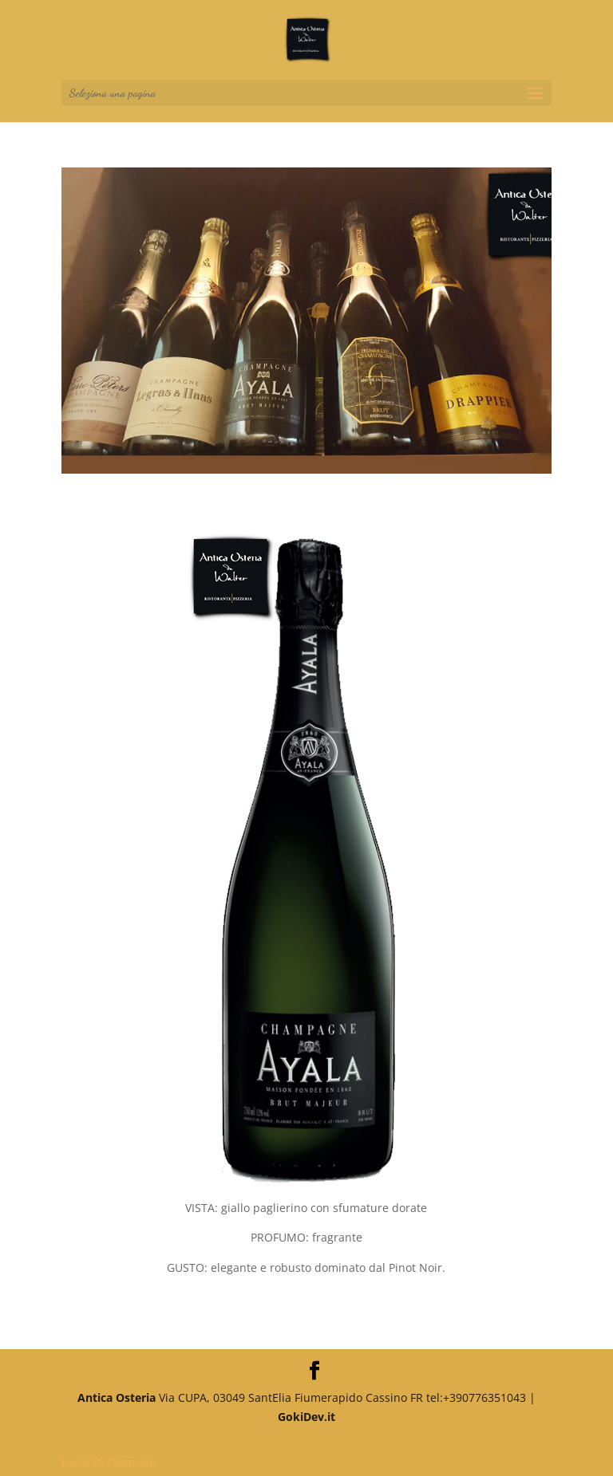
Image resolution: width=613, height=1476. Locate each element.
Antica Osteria (116, 1397)
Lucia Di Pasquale (108, 1462)
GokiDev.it (306, 1416)
